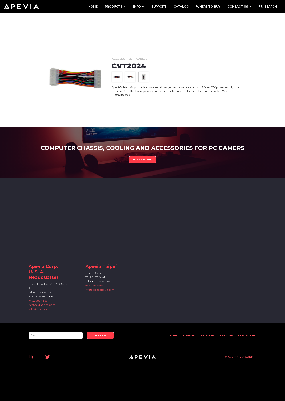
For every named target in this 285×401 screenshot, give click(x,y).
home (93, 6)
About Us (208, 335)
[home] (21, 6)
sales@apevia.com (40, 309)
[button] (115, 6)
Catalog (181, 6)
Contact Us (247, 335)
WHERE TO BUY (208, 6)
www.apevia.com (39, 300)
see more (142, 159)
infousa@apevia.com (42, 304)
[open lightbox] (117, 77)
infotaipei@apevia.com (100, 289)
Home (174, 335)
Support (189, 335)
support (159, 6)
